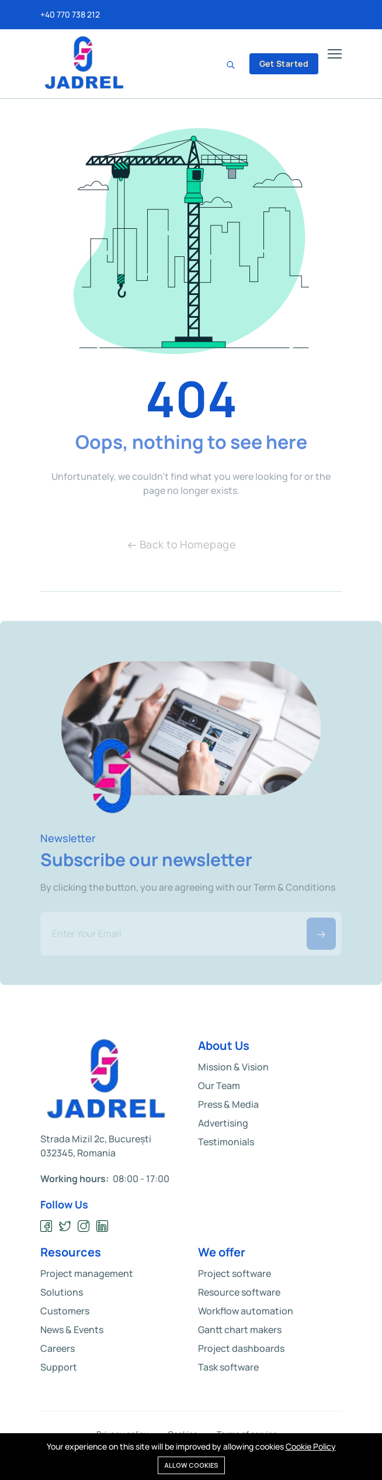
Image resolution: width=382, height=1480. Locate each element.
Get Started (283, 63)
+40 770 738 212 (70, 14)
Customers (64, 1310)
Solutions (61, 1292)
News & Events (71, 1329)
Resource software (239, 1292)
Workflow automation (245, 1310)
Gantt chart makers (240, 1329)
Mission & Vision (233, 1066)
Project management (86, 1273)
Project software (234, 1273)
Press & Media (228, 1104)
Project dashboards (241, 1348)
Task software (228, 1367)
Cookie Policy (311, 1446)
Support (58, 1367)
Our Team (219, 1085)
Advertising (223, 1123)
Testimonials (226, 1141)
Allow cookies (191, 1465)
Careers (57, 1348)
